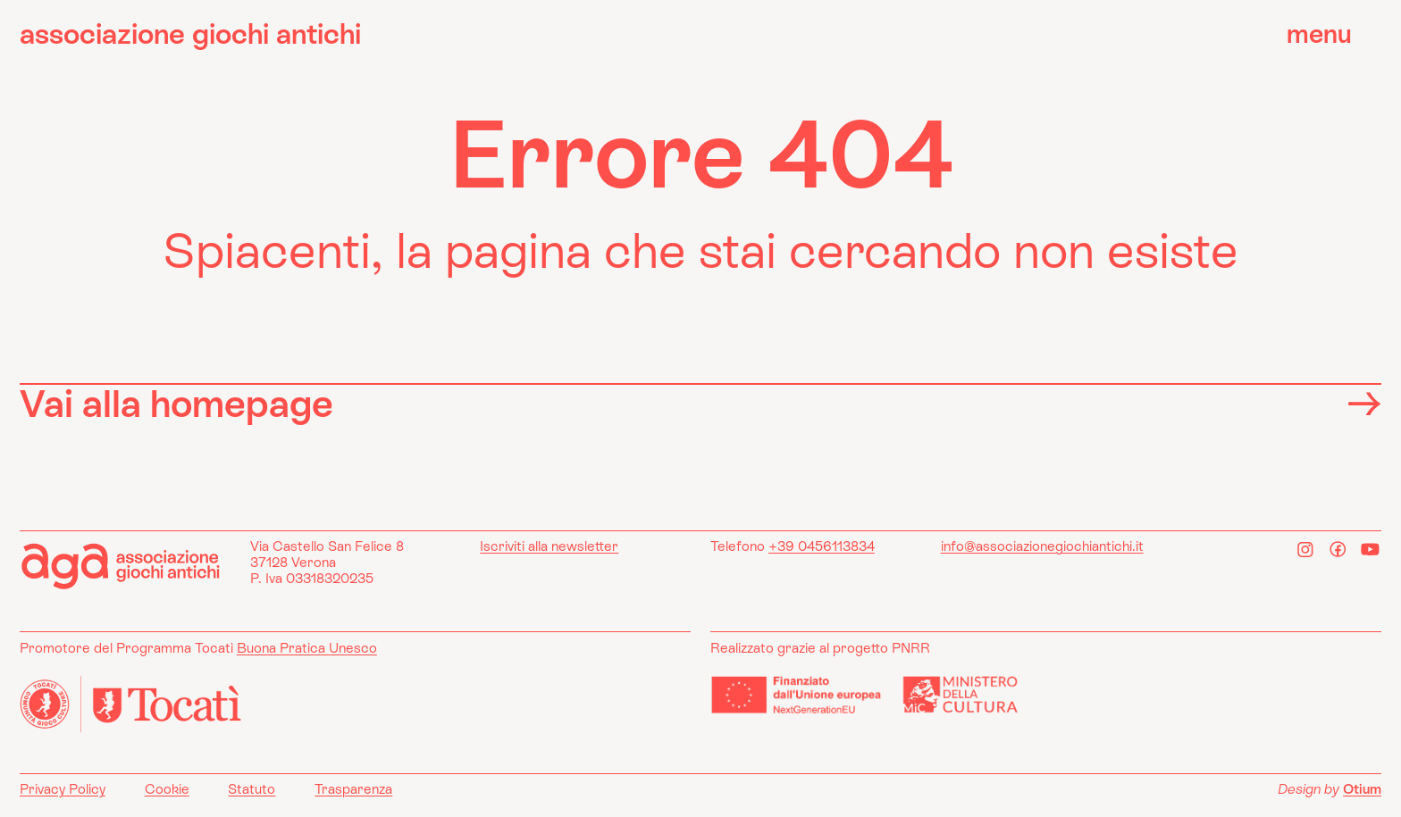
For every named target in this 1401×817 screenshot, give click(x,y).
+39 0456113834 (821, 546)
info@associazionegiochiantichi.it (1042, 546)
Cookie (167, 788)
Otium (1362, 788)
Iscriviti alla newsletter (549, 546)
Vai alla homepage (700, 403)
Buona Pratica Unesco (307, 647)
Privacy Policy (62, 788)
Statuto (251, 788)
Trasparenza (353, 788)
